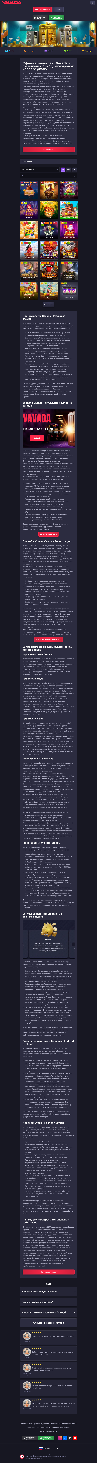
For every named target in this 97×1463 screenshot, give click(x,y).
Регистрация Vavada (48, 1272)
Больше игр (48, 305)
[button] (2, 34)
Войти (58, 9)
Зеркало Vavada (48, 149)
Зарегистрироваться (42, 9)
